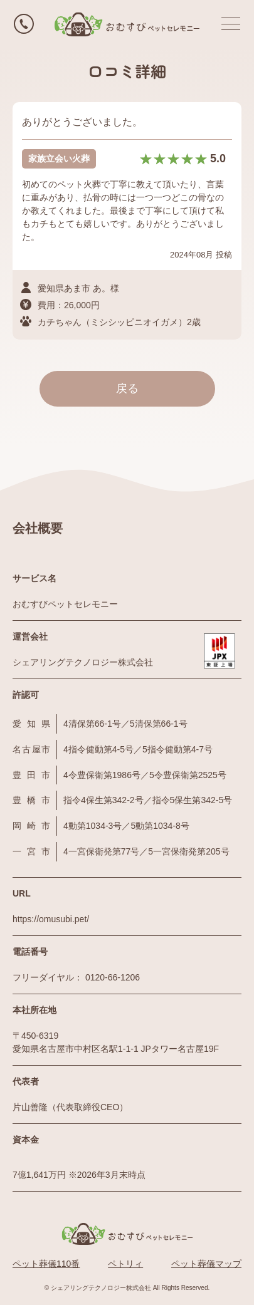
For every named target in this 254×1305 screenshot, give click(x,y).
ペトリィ (125, 1264)
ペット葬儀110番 (46, 1264)
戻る (127, 388)
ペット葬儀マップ (206, 1264)
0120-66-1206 (112, 977)
